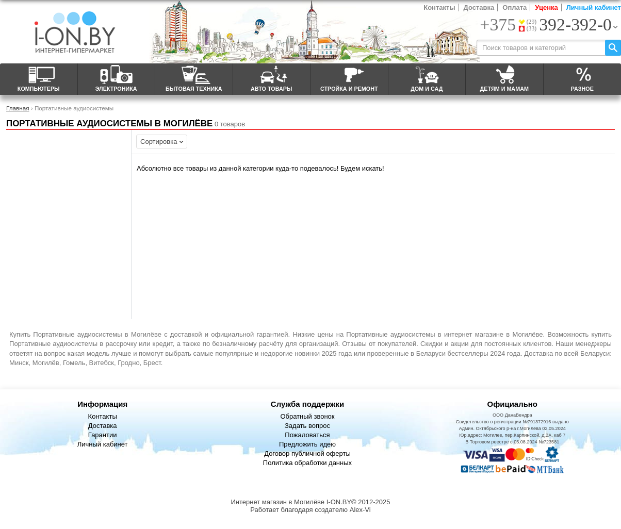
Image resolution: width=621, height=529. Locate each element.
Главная (17, 108)
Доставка (479, 7)
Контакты (439, 7)
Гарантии (102, 435)
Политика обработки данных (307, 463)
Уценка (546, 7)
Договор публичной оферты (307, 453)
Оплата (514, 7)
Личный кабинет (593, 7)
